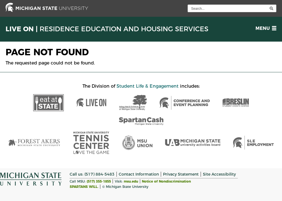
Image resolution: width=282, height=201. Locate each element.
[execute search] (271, 8)
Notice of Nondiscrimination (166, 181)
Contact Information (139, 174)
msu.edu (131, 181)
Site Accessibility (219, 174)
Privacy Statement (181, 174)
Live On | (107, 29)
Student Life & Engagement (147, 86)
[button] (264, 28)
